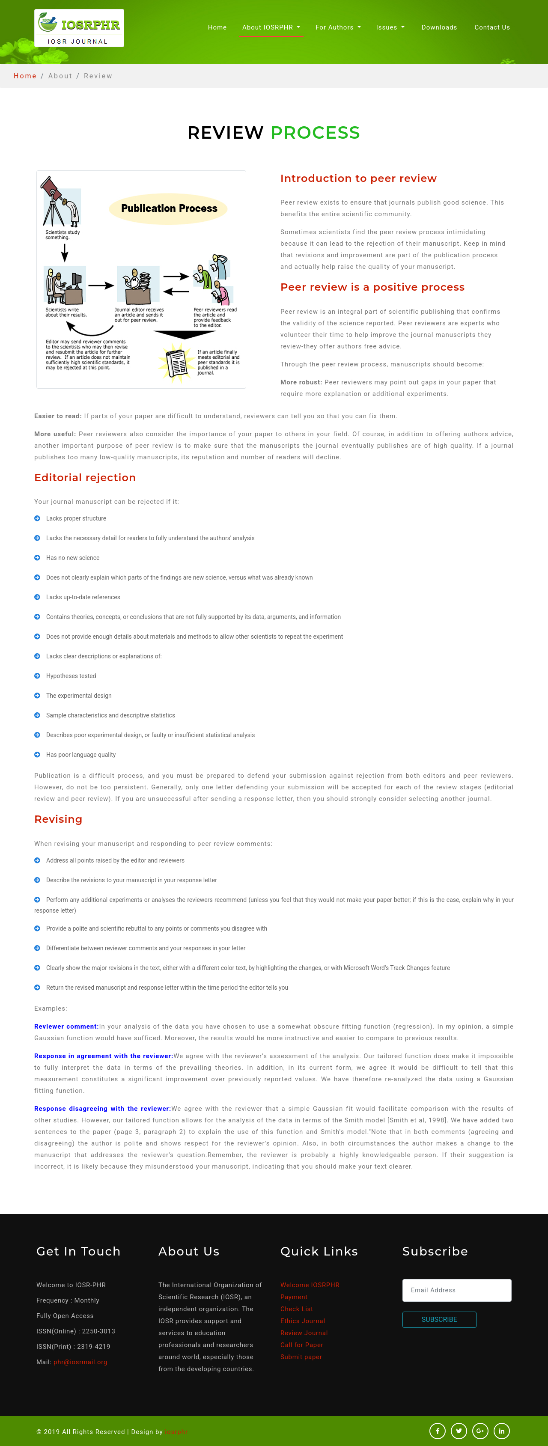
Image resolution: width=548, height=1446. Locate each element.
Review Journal (304, 1333)
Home (219, 26)
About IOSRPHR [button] (268, 27)
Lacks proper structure (76, 518)
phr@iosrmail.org (80, 1362)
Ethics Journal (302, 1321)
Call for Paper (301, 1345)
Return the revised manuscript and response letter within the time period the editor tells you (167, 987)
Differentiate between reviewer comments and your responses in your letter (145, 948)
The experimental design (79, 695)
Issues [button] (387, 27)
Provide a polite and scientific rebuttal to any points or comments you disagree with (156, 928)
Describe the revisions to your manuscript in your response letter (131, 880)
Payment (294, 1297)
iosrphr (176, 1432)
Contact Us (492, 27)
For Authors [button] (336, 27)
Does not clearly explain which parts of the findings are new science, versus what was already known (179, 577)
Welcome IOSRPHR (310, 1285)
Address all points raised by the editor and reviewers (115, 860)
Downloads (440, 27)
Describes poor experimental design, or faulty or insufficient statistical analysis (150, 735)
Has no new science (73, 557)
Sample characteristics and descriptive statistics (110, 715)
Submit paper (301, 1357)
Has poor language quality (81, 754)
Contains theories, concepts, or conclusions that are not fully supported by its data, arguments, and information (193, 616)
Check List (296, 1309)
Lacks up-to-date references (83, 597)
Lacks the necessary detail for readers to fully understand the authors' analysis (150, 538)
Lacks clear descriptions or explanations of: (104, 656)
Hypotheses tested (71, 675)
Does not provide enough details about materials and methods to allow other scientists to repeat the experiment (194, 636)
